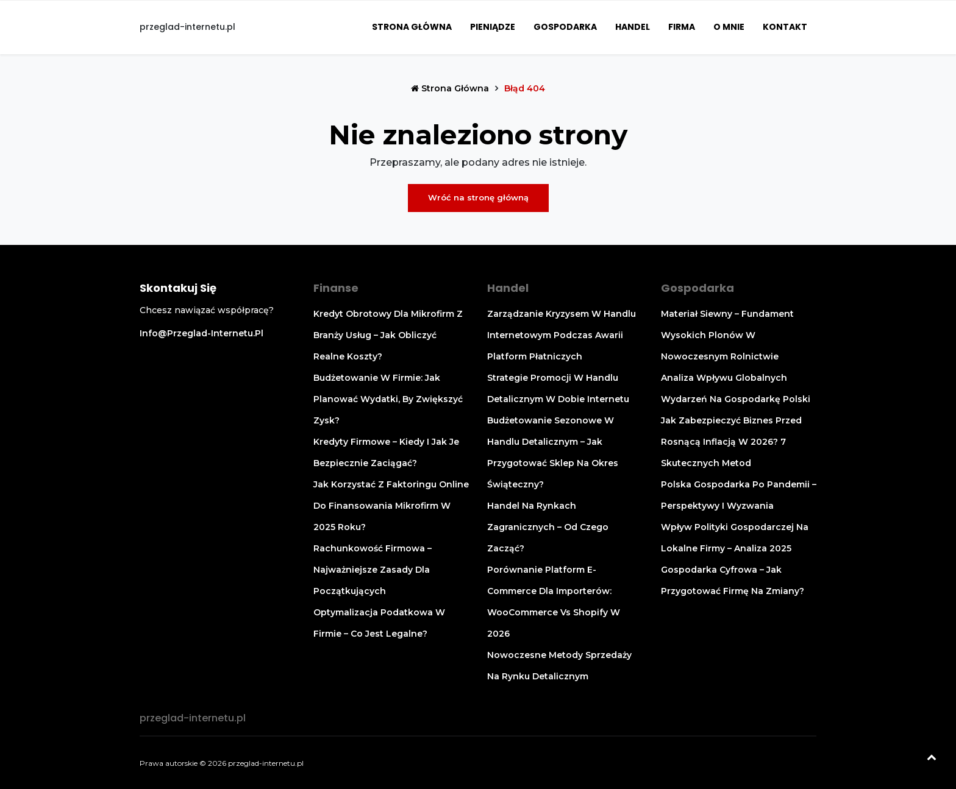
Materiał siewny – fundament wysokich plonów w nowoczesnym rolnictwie (727, 335)
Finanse (335, 287)
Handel (632, 27)
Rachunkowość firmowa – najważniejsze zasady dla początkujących (372, 569)
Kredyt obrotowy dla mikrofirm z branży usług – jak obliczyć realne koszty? (388, 335)
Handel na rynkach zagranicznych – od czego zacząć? (547, 527)
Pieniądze (492, 27)
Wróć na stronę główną (478, 197)
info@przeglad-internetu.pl (201, 333)
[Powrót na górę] (931, 758)
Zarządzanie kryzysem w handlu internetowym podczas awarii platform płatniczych (561, 335)
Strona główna (412, 27)
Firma (681, 27)
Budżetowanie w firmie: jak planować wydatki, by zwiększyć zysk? (388, 399)
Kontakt (785, 27)
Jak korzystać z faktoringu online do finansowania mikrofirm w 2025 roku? (391, 505)
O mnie (728, 27)
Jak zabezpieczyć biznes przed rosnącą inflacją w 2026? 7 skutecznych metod (731, 442)
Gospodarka (565, 27)
